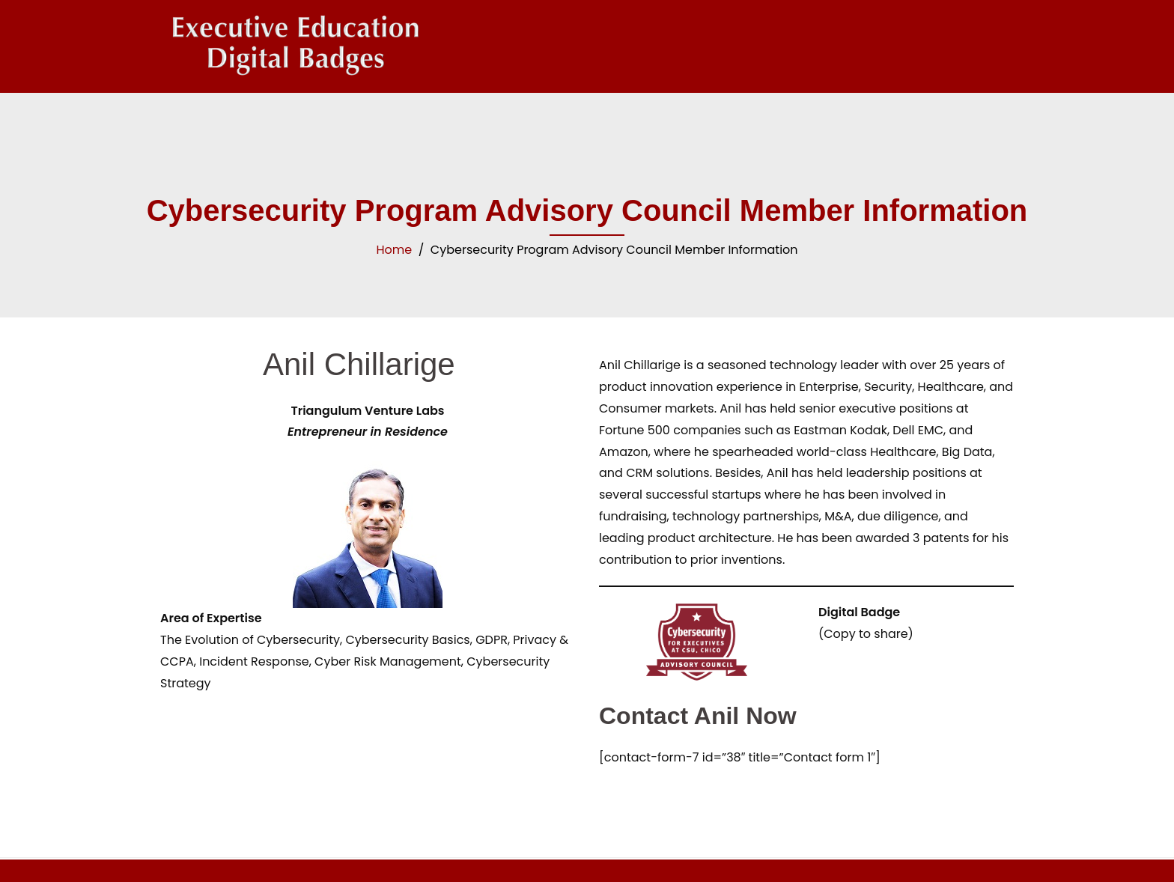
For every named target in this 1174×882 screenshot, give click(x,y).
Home (394, 249)
